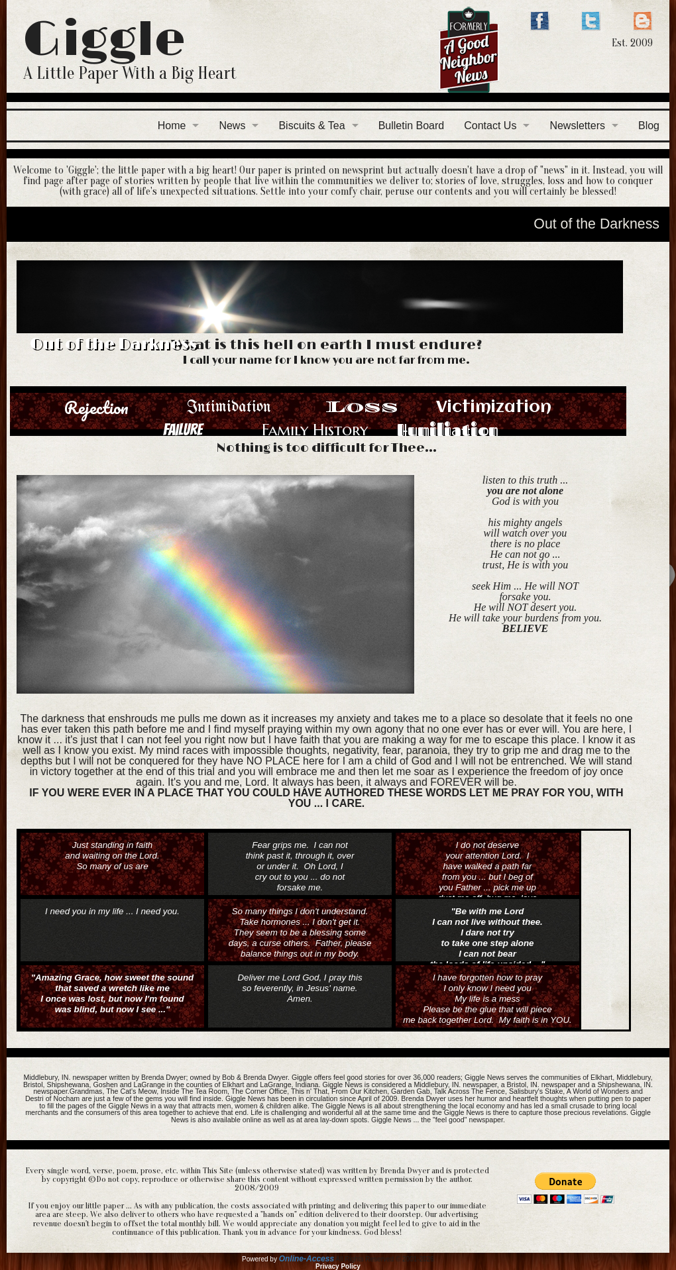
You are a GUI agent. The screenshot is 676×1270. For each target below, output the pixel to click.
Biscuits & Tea (311, 125)
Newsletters (577, 125)
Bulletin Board (411, 125)
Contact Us (490, 125)
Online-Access (306, 1258)
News (232, 125)
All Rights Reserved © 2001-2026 (384, 1259)
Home (172, 125)
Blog (648, 125)
